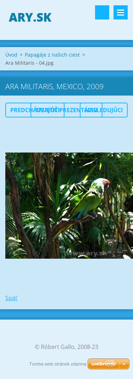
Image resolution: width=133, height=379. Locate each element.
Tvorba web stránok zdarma (57, 364)
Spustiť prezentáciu (66, 110)
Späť (11, 298)
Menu (120, 12)
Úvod (11, 54)
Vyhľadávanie (102, 12)
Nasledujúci (104, 110)
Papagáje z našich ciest (52, 54)
